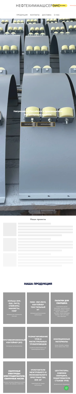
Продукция (22, 15)
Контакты (35, 15)
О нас (57, 15)
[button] (28, 124)
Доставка (46, 15)
